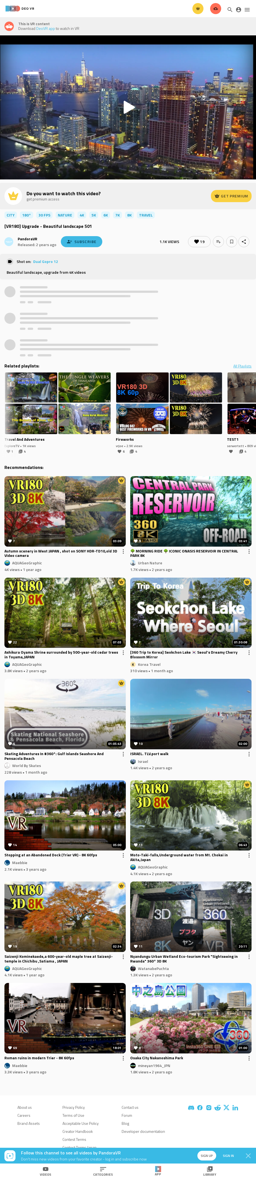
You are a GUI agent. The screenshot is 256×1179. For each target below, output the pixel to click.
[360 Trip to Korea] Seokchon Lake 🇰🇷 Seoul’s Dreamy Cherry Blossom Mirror (183, 654)
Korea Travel (149, 664)
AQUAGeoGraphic (27, 563)
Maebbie (19, 862)
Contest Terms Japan (79, 1147)
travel (146, 215)
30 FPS (44, 215)
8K (129, 215)
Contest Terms (74, 1139)
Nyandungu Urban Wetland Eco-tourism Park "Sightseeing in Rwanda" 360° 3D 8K (184, 959)
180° (26, 215)
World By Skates (26, 765)
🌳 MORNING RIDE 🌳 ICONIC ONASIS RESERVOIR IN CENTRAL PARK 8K (184, 553)
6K (105, 215)
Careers (23, 1115)
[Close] (248, 1156)
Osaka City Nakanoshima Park (156, 1058)
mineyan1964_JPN (154, 1065)
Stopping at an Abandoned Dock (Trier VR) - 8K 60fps (50, 855)
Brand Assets (28, 1123)
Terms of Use (73, 1115)
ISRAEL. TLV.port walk (149, 754)
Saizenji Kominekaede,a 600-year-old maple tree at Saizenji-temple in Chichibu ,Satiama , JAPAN (58, 959)
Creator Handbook (77, 1131)
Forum (127, 1115)
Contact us (130, 1107)
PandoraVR (27, 239)
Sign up (207, 1155)
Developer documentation (143, 1131)
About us (24, 1107)
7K (117, 215)
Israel (143, 761)
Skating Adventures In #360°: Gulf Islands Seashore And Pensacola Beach (54, 756)
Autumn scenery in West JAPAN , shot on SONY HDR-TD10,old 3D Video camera (60, 553)
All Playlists (242, 366)
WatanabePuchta (153, 968)
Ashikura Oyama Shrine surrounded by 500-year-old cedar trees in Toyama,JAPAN (61, 654)
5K (94, 215)
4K (82, 215)
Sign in (228, 1155)
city (11, 215)
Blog (125, 1123)
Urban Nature (150, 563)
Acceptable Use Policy (80, 1123)
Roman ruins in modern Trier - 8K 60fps (39, 1058)
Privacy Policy (73, 1107)
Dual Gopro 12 (45, 261)
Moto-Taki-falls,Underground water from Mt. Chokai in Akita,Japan (179, 857)
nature (65, 215)
